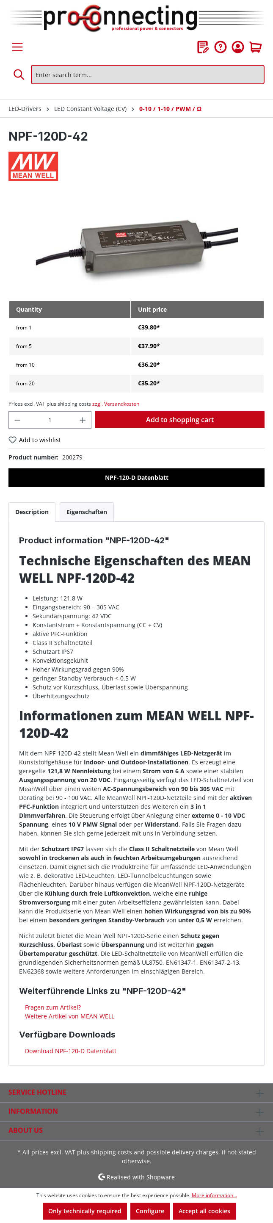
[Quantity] (50, 420)
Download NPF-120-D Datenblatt (69, 1051)
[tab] (31, 511)
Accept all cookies (204, 1211)
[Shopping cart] (256, 47)
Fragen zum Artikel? (52, 1007)
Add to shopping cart (180, 419)
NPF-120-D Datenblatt (136, 477)
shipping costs (111, 1152)
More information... (214, 1195)
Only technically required (84, 1211)
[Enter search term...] (148, 74)
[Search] (19, 74)
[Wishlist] (203, 47)
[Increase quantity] (83, 420)
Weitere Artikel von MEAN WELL (68, 1016)
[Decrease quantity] (17, 420)
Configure (150, 1211)
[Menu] (17, 47)
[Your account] (238, 47)
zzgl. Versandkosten (115, 403)
